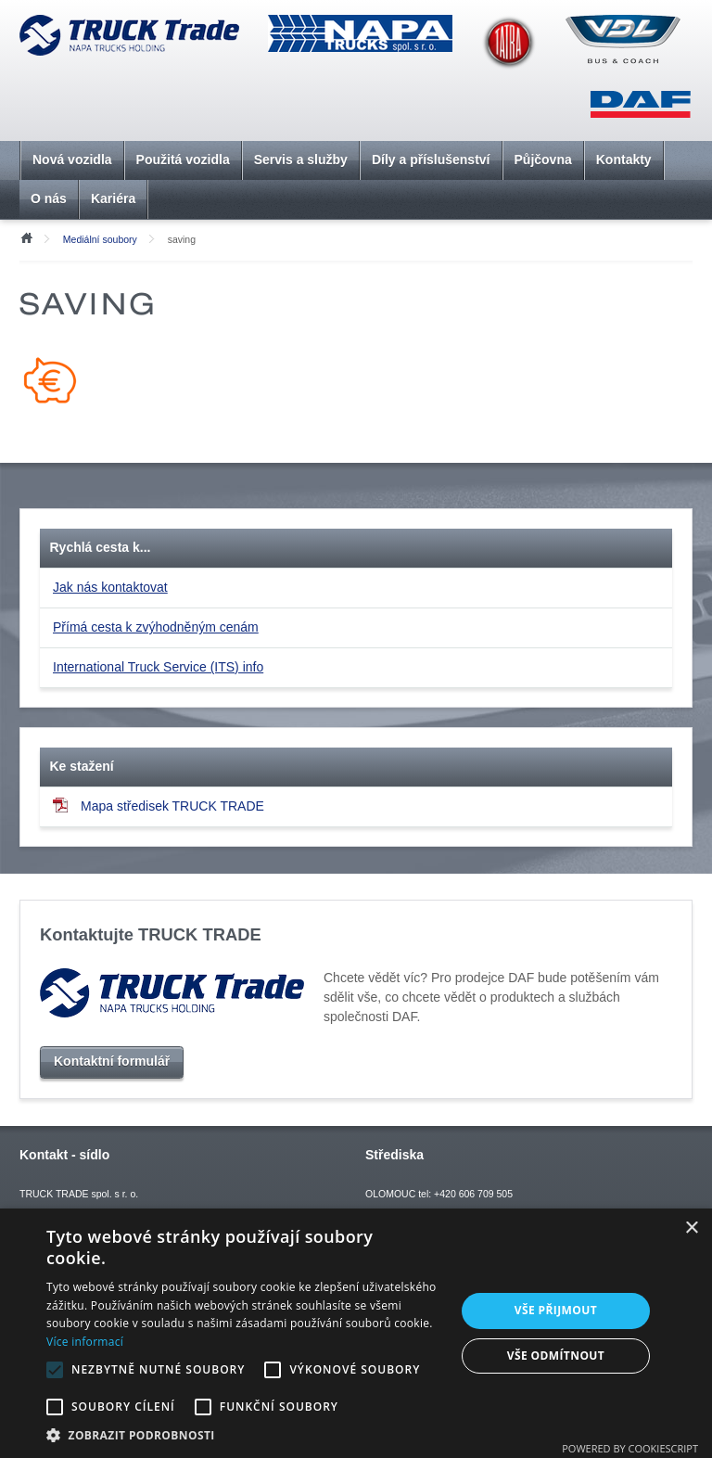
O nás (49, 198)
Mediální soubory (100, 239)
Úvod (25, 236)
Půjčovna (543, 159)
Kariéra (113, 198)
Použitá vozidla (183, 159)
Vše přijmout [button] (556, 1310)
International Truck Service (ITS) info (158, 666)
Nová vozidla (72, 159)
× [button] (691, 1228)
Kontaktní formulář (112, 1061)
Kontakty (624, 159)
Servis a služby (301, 159)
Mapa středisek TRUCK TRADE (158, 805)
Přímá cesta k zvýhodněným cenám (156, 627)
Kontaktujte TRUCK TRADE (150, 934)
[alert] (356, 1333)
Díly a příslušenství (431, 159)
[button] (244, 1435)
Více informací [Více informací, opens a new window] (84, 1341)
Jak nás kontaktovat (110, 587)
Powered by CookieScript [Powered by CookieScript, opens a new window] (630, 1448)
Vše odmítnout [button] (555, 1355)
